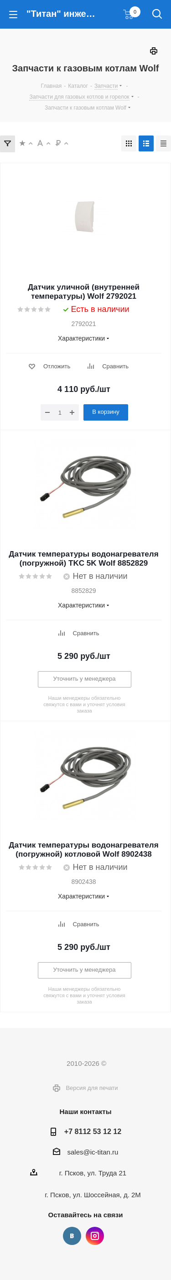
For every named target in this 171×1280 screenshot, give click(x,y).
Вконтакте (72, 1236)
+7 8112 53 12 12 (92, 1131)
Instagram (95, 1236)
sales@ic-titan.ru (93, 1152)
